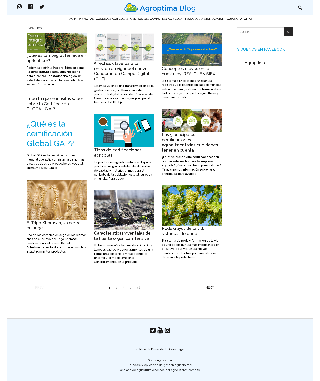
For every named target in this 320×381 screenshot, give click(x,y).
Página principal (81, 18)
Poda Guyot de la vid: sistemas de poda (183, 231)
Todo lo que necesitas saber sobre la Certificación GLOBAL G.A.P (55, 103)
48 (139, 287)
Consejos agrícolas (112, 18)
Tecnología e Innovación (204, 18)
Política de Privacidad (151, 349)
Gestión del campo (145, 18)
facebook (48, 7)
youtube (160, 330)
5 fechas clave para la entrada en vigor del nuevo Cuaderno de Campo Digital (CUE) (121, 71)
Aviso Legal (176, 349)
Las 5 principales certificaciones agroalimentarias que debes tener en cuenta (190, 142)
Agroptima (254, 62)
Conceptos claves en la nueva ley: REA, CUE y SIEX (188, 71)
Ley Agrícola (172, 18)
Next (209, 287)
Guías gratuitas (239, 18)
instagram (36, 7)
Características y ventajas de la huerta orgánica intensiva (122, 235)
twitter (59, 7)
